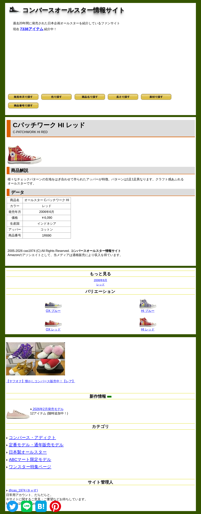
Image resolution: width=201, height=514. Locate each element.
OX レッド (53, 328)
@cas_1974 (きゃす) (23, 490)
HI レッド (148, 328)
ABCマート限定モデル (30, 459)
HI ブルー (148, 309)
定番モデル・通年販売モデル (36, 444)
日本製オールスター (28, 452)
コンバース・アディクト (32, 437)
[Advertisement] (100, 62)
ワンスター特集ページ (30, 466)
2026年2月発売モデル (47, 409)
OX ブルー (53, 309)
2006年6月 (100, 280)
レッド (100, 284)
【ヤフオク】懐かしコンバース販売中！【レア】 (40, 381)
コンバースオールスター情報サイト (73, 10)
